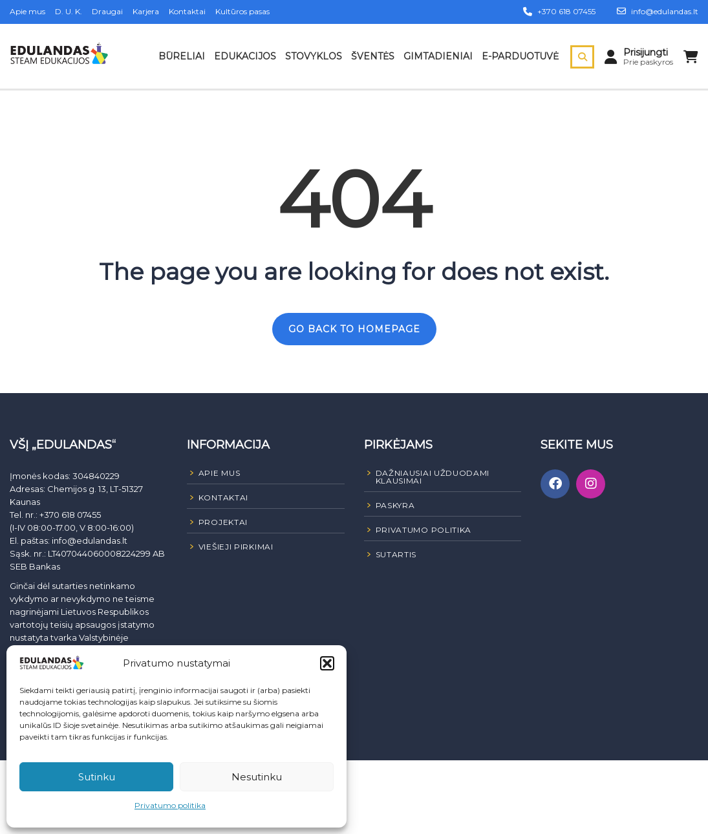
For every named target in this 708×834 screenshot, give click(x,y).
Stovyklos (313, 56)
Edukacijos (245, 56)
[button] (327, 663)
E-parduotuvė (520, 56)
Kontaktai (187, 11)
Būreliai (181, 56)
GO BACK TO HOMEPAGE (354, 329)
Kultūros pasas (242, 11)
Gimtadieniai (438, 56)
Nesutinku (256, 777)
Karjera (146, 11)
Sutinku (96, 777)
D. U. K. (68, 11)
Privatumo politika (170, 805)
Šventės (372, 56)
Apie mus (27, 11)
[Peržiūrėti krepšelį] (690, 56)
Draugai (107, 11)
